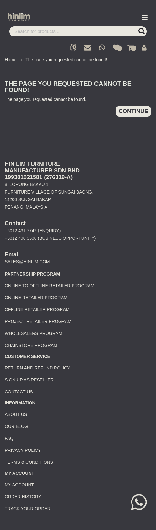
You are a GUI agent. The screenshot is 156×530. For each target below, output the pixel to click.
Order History (23, 496)
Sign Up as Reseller (29, 379)
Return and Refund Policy (37, 367)
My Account (19, 484)
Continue (133, 111)
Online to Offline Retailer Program (49, 285)
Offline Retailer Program (37, 309)
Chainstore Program (31, 345)
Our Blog (16, 426)
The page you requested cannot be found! (66, 59)
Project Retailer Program (38, 321)
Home (10, 59)
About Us (16, 414)
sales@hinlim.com (27, 261)
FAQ (9, 438)
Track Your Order (28, 508)
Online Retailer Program (36, 297)
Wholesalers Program (33, 333)
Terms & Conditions (29, 462)
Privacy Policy (23, 450)
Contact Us (19, 391)
